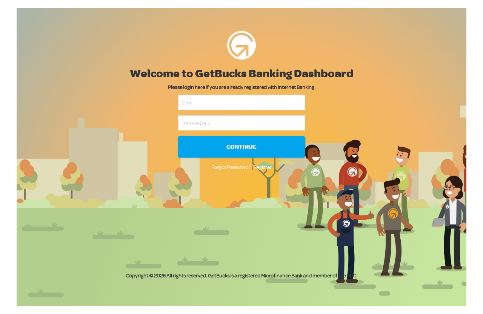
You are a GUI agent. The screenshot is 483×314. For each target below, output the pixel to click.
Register (263, 167)
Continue (241, 146)
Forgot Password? (231, 167)
